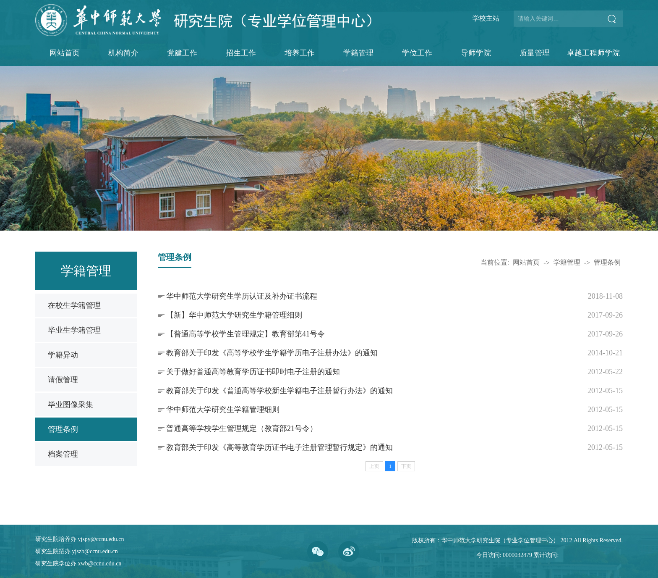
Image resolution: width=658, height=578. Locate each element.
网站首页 (65, 53)
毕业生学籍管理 (74, 330)
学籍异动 (63, 355)
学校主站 (486, 18)
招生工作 (241, 53)
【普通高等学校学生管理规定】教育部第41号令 (245, 334)
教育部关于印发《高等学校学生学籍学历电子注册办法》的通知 (272, 353)
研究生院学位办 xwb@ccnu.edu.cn (78, 563)
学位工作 (417, 53)
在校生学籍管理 (74, 305)
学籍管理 (358, 53)
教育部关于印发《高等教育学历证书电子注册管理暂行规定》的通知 (279, 447)
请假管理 (63, 380)
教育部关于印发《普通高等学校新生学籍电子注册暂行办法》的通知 (279, 390)
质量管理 (535, 53)
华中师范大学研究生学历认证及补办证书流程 (241, 296)
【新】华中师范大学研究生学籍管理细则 (234, 315)
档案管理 (63, 454)
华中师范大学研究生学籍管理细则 (222, 409)
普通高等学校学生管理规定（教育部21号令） (241, 428)
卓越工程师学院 (593, 53)
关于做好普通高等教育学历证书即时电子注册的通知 (253, 372)
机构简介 (123, 53)
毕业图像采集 (70, 404)
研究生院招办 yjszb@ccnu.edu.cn (76, 551)
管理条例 (63, 429)
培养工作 (300, 53)
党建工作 (182, 53)
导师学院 (476, 53)
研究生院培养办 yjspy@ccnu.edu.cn (79, 539)
